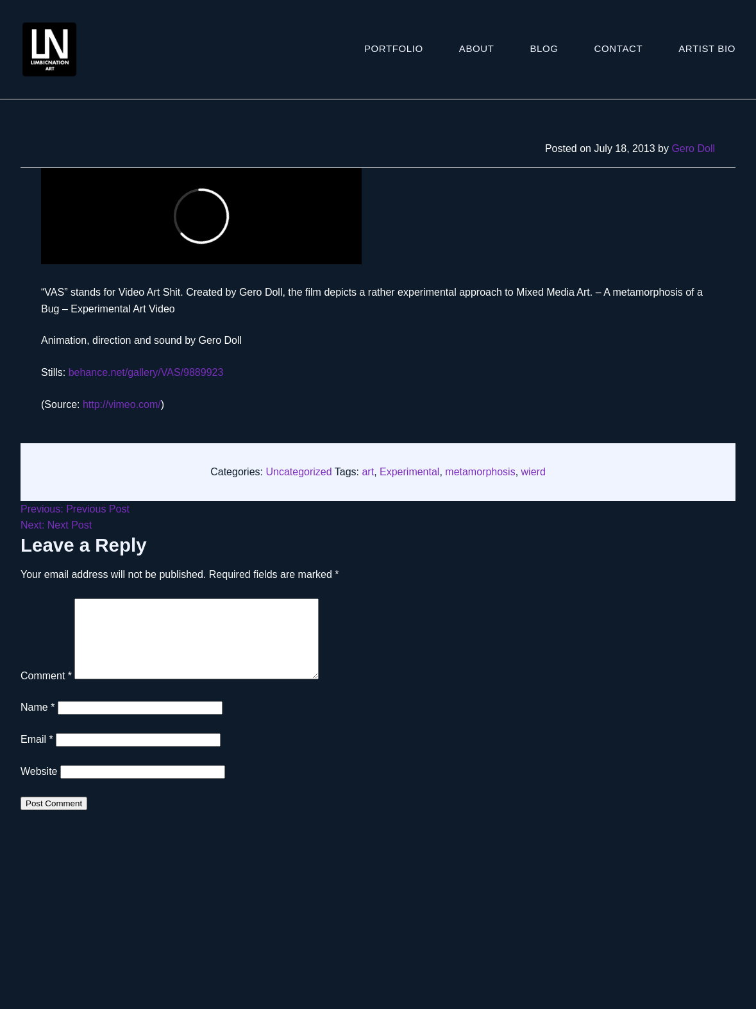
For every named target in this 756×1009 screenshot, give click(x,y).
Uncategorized (298, 471)
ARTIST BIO (706, 48)
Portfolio (393, 48)
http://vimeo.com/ (122, 404)
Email (37, 754)
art (368, 471)
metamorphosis (480, 471)
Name (38, 722)
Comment (46, 691)
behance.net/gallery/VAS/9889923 (146, 372)
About (476, 48)
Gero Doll (693, 148)
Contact (618, 48)
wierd (533, 471)
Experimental (409, 471)
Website (39, 786)
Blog (544, 48)
